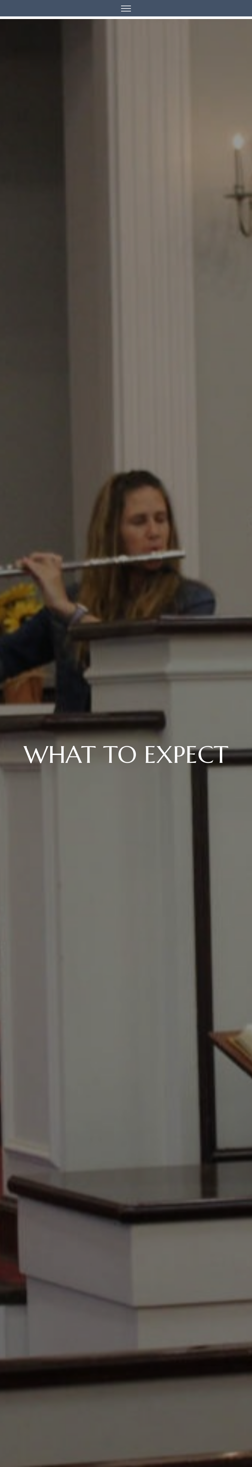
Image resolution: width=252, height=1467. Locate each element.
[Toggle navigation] (126, 8)
